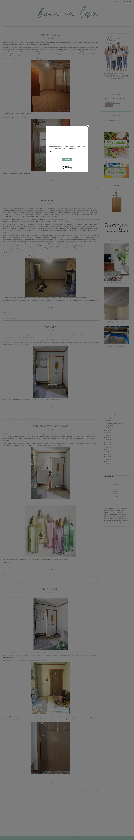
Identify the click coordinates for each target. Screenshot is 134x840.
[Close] (87, 126)
